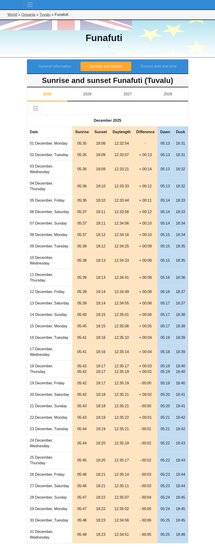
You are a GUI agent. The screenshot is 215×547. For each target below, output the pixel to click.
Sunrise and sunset (106, 66)
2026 (87, 94)
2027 (128, 94)
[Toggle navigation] (29, 4)
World (12, 15)
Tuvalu (44, 15)
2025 (47, 94)
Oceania (28, 15)
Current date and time (158, 66)
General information (54, 66)
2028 (168, 94)
